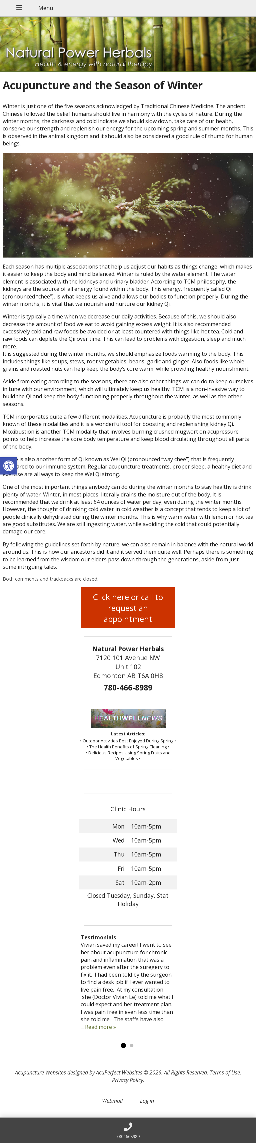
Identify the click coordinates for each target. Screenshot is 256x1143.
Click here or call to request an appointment (128, 607)
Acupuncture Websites (40, 1072)
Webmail (112, 1100)
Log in (147, 1100)
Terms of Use (225, 1072)
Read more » (100, 1027)
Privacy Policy (127, 1080)
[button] (8, 466)
